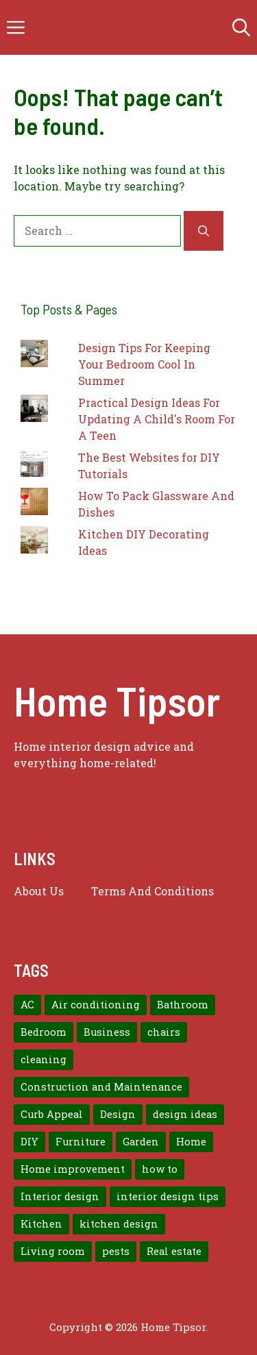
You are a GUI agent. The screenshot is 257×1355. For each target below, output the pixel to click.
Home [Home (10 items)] (191, 1141)
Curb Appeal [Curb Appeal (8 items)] (52, 1114)
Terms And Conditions (152, 891)
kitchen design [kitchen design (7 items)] (118, 1223)
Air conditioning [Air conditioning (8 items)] (95, 1004)
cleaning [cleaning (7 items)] (43, 1059)
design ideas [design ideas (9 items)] (185, 1114)
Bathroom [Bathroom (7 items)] (182, 1004)
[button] (241, 27)
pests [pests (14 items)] (116, 1251)
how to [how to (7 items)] (160, 1169)
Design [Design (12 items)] (118, 1114)
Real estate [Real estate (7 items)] (174, 1251)
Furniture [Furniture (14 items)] (81, 1141)
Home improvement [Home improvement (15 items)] (73, 1169)
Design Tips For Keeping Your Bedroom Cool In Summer (144, 364)
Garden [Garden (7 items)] (141, 1141)
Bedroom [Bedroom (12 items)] (43, 1032)
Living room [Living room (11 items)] (53, 1251)
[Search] (203, 231)
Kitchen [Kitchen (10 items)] (41, 1223)
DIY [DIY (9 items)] (29, 1141)
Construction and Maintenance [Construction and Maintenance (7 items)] (101, 1086)
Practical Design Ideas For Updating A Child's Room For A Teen (156, 419)
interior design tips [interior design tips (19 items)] (168, 1196)
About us (39, 891)
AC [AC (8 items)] (27, 1004)
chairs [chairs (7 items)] (163, 1032)
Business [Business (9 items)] (107, 1032)
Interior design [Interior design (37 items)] (60, 1196)
